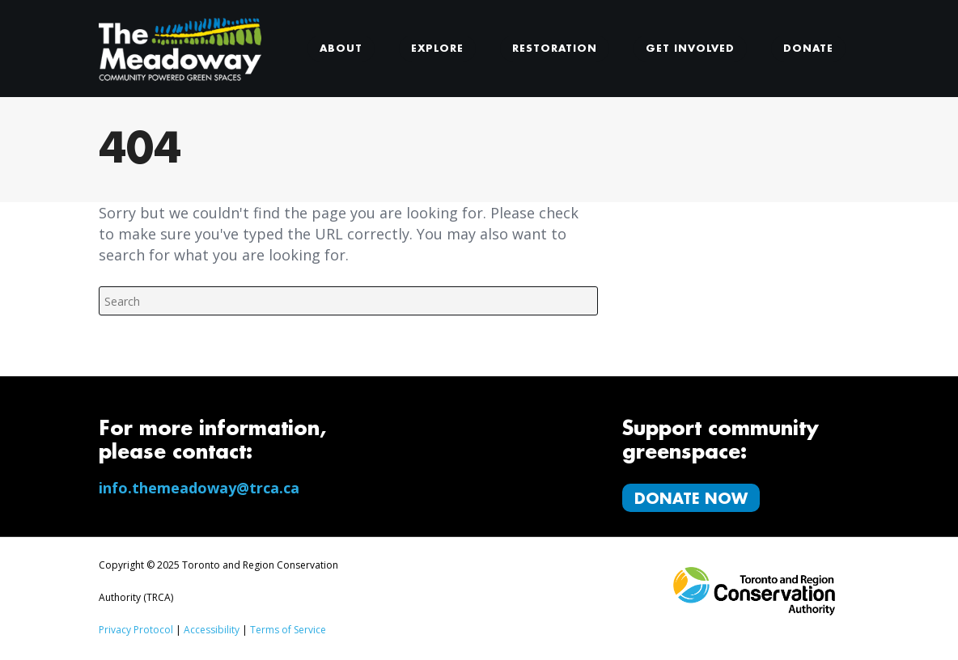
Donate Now (691, 499)
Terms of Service (288, 630)
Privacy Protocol (136, 630)
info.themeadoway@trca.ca (199, 487)
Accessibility (212, 630)
